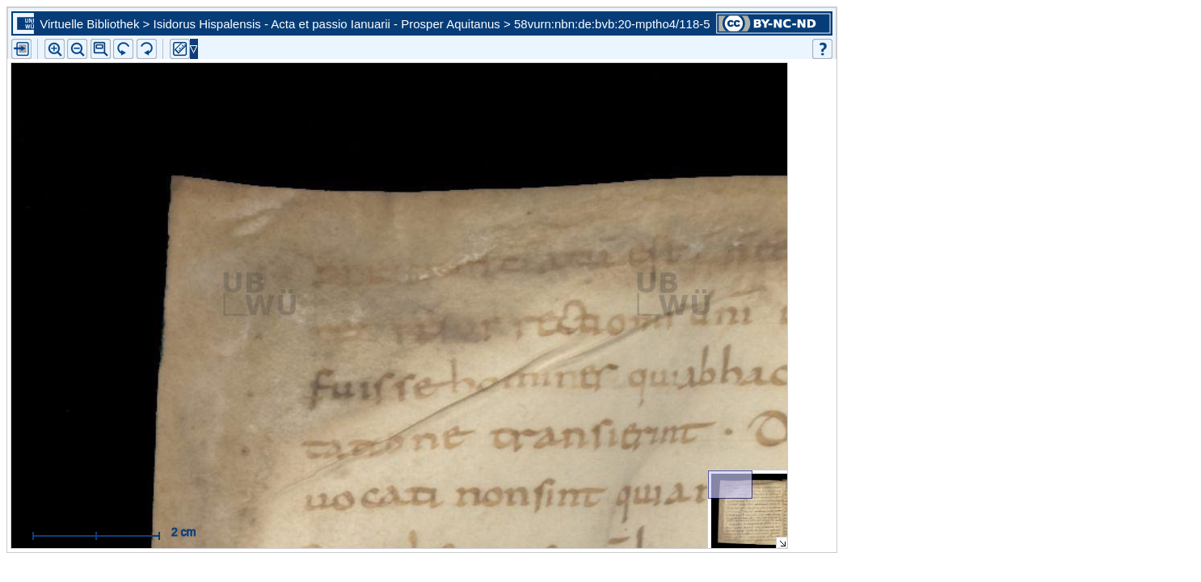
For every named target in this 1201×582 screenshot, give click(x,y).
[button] (101, 49)
